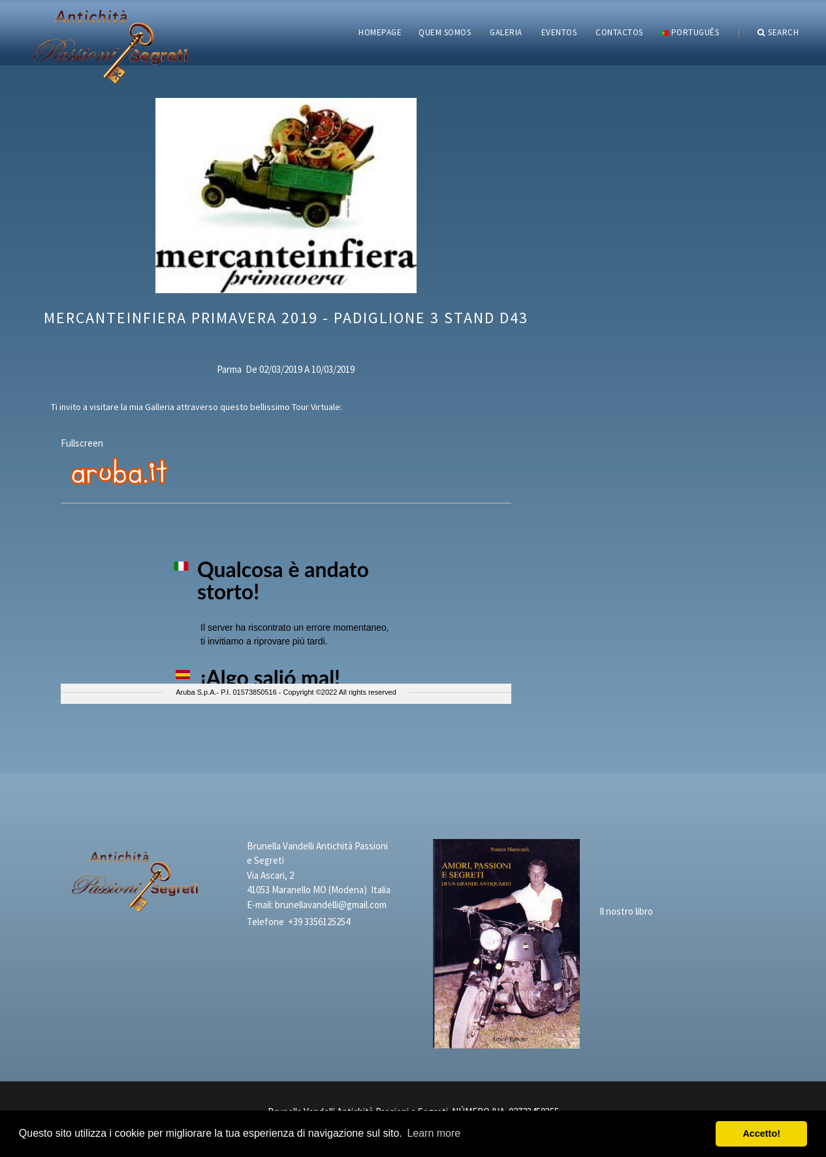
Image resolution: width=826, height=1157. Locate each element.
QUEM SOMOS (445, 32)
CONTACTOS (619, 32)
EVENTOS (559, 32)
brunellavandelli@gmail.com (331, 904)
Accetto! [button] (761, 1133)
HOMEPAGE (380, 32)
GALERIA (506, 32)
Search (778, 32)
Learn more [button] (433, 1133)
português (689, 32)
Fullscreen (82, 443)
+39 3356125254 (319, 921)
